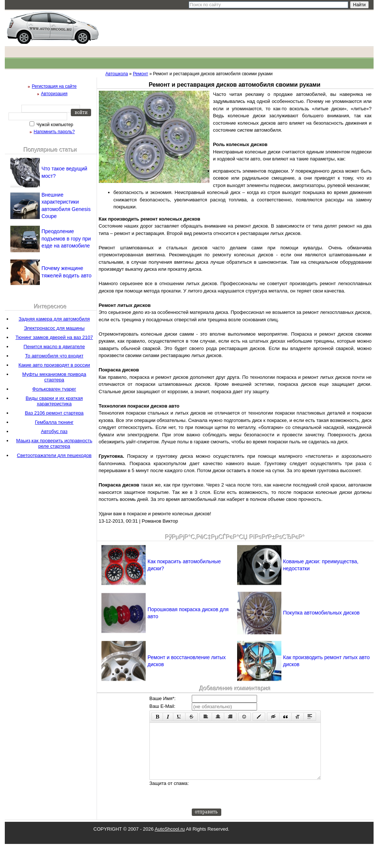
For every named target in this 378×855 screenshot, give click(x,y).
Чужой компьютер (54, 124)
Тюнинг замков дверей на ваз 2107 (54, 337)
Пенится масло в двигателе (54, 346)
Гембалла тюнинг (54, 422)
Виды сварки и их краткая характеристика (54, 400)
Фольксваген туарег (54, 389)
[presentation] (248, 805)
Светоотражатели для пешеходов (54, 455)
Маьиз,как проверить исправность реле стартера (54, 443)
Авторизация (54, 93)
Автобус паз (54, 431)
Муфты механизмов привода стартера (54, 376)
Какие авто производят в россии (54, 365)
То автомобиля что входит (54, 356)
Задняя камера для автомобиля (54, 319)
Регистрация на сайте (54, 86)
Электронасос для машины (54, 328)
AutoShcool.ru (170, 840)
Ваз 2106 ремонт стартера (54, 413)
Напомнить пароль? (54, 131)
